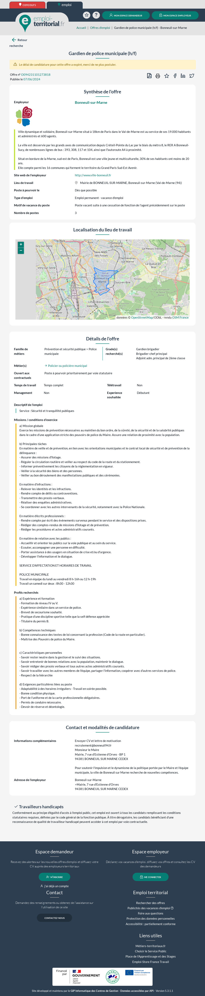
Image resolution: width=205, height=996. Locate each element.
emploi (64, 5)
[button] (21, 245)
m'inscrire (54, 877)
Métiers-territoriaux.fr (151, 946)
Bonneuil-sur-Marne (91, 102)
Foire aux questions (150, 913)
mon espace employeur (175, 15)
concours (27, 5)
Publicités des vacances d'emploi (149, 908)
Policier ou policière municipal (65, 365)
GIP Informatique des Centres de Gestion (94, 990)
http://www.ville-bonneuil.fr (93, 175)
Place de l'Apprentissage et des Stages (151, 956)
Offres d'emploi (100, 27)
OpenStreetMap (142, 317)
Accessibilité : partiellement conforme (151, 924)
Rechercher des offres (150, 903)
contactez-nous (54, 918)
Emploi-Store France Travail (150, 962)
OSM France (180, 317)
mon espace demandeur (126, 15)
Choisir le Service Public (150, 951)
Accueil (81, 27)
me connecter (150, 877)
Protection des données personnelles (151, 918)
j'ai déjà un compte (54, 886)
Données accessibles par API (137, 990)
